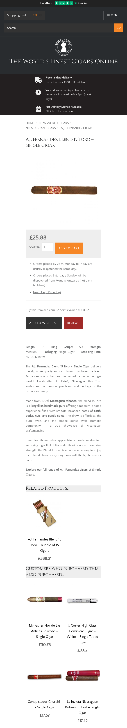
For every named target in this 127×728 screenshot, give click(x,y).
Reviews (73, 323)
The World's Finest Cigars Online (64, 61)
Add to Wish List (43, 323)
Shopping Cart (16, 15)
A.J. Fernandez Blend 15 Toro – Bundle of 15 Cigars (44, 545)
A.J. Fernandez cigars (74, 469)
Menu (115, 15)
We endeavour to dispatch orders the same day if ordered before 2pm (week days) (68, 95)
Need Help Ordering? (47, 292)
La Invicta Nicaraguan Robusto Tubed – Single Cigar (82, 707)
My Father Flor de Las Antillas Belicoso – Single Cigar (44, 631)
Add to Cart (69, 248)
